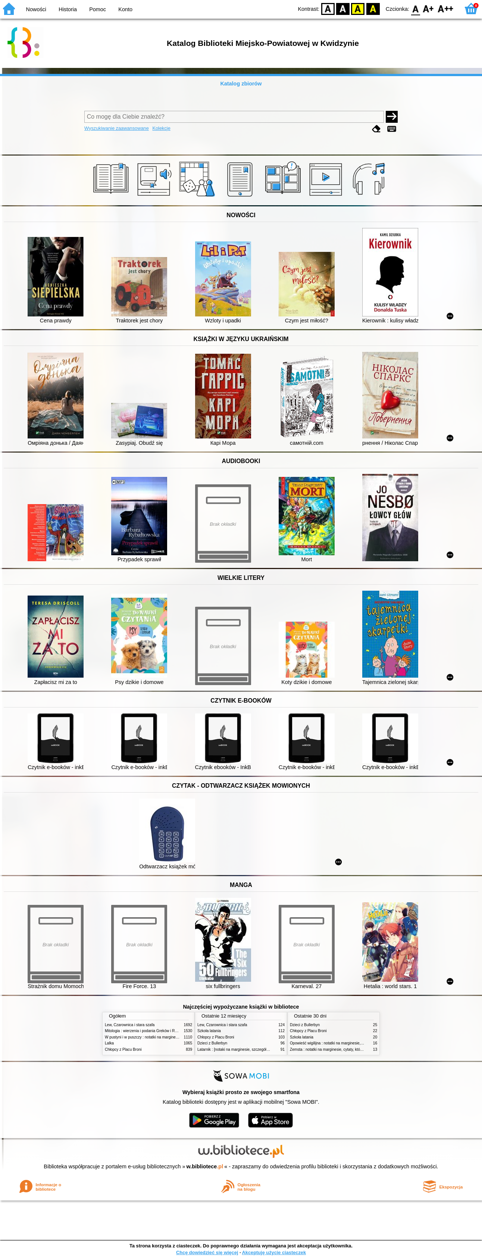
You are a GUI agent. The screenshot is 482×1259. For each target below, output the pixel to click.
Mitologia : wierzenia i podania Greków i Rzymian (146, 1031)
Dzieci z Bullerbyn (212, 1043)
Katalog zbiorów (241, 84)
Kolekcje (161, 128)
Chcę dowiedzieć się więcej (207, 1252)
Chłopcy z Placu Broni (123, 1049)
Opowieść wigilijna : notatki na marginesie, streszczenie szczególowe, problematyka (360, 1043)
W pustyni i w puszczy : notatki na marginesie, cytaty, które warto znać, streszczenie (175, 1037)
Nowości (36, 9)
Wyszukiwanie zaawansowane (116, 128)
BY (373, 8)
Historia (68, 9)
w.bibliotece (205, 1166)
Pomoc (97, 9)
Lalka (109, 1043)
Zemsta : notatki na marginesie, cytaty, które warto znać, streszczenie (348, 1049)
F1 (428, 8)
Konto (125, 9)
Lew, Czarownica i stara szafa (129, 1025)
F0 (415, 8)
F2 (445, 8)
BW (343, 8)
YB (358, 8)
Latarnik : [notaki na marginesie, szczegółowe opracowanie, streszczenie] (258, 1049)
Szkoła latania (209, 1031)
